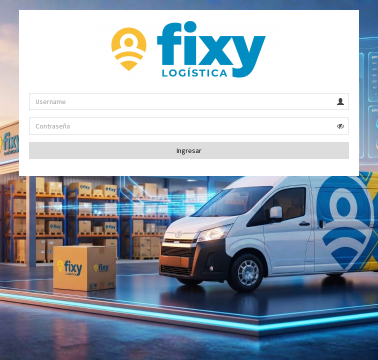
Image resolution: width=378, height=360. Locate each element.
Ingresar (189, 150)
